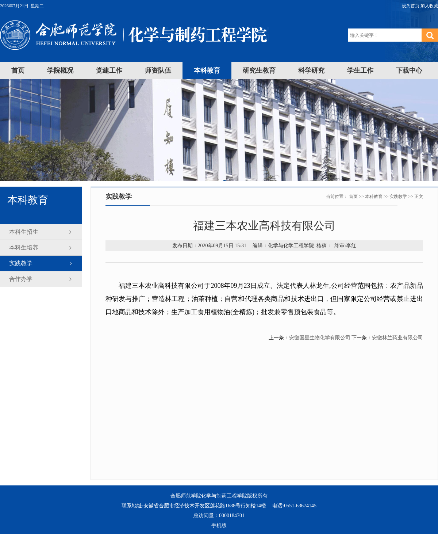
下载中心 (409, 70)
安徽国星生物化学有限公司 (319, 337)
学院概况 (60, 70)
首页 (17, 70)
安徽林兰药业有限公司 (397, 337)
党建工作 (109, 70)
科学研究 (311, 70)
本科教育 (207, 70)
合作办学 (20, 279)
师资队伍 (158, 70)
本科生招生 (23, 232)
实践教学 (20, 263)
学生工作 (360, 70)
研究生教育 (259, 70)
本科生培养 (23, 247)
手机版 (219, 525)
